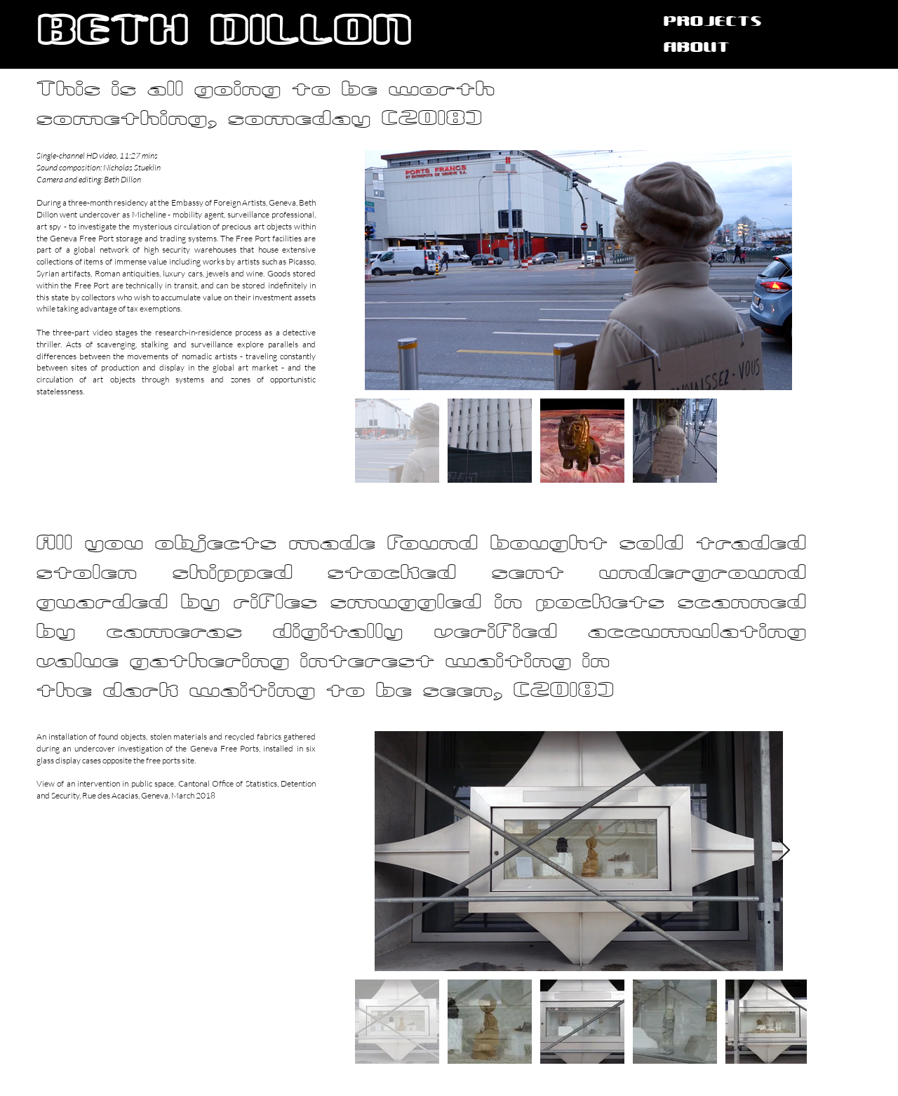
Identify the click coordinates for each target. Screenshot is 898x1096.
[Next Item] (784, 270)
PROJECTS (713, 22)
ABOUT (697, 48)
